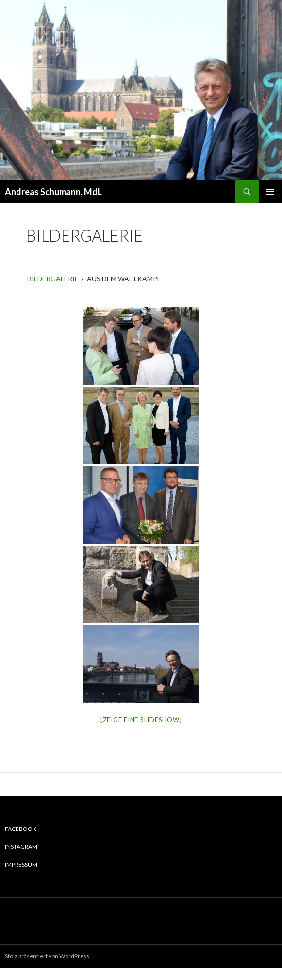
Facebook (20, 828)
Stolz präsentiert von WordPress (47, 956)
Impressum (21, 864)
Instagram (21, 846)
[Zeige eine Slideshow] (141, 719)
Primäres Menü (270, 191)
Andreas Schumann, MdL (53, 191)
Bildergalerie (53, 279)
